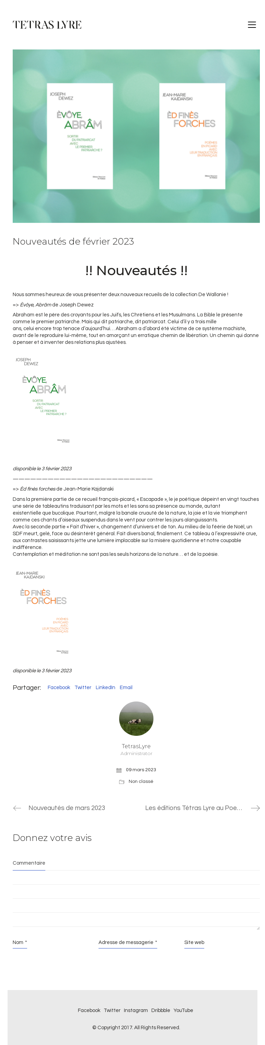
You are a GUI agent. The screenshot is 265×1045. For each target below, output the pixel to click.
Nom (20, 942)
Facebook (59, 687)
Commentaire (29, 863)
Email (126, 687)
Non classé (141, 781)
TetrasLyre (136, 749)
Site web (194, 942)
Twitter (82, 687)
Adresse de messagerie (128, 942)
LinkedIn (105, 687)
